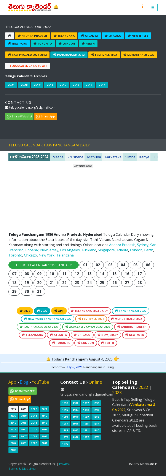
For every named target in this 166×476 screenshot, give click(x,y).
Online (95, 382)
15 (114, 273)
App (59, 311)
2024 (13, 409)
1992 (96, 410)
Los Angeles (70, 250)
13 (89, 273)
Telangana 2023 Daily (89, 311)
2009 (44, 429)
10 (52, 273)
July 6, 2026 (74, 367)
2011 (23, 429)
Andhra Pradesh (32, 36)
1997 (86, 403)
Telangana (64, 36)
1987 (65, 423)
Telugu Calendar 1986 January (43, 265)
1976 (96, 437)
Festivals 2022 (104, 55)
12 (77, 273)
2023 (25, 311)
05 (135, 264)
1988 (96, 416)
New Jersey (138, 36)
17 (139, 273)
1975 (65, 444)
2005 (44, 436)
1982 (75, 430)
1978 (75, 437)
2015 (89, 85)
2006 (34, 436)
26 (114, 282)
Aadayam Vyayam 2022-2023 (87, 327)
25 (102, 282)
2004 (13, 443)
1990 (75, 416)
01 (85, 264)
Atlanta (89, 36)
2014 (102, 85)
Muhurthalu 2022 (139, 55)
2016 (76, 85)
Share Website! (22, 116)
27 (127, 282)
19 (27, 282)
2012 (13, 429)
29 (14, 291)
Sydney (142, 244)
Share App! (48, 116)
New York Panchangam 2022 (47, 319)
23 (77, 282)
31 (39, 291)
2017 (63, 85)
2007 (23, 436)
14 (102, 273)
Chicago (113, 36)
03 (110, 264)
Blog (24, 382)
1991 (65, 416)
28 (139, 282)
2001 (44, 443)
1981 (86, 430)
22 (64, 282)
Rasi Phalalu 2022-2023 (27, 55)
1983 (65, 430)
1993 (86, 410)
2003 (23, 443)
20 (39, 282)
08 (27, 273)
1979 (65, 437)
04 (123, 264)
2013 (44, 422)
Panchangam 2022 (69, 55)
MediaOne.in (149, 464)
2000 (13, 450)
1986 (75, 423)
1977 (86, 437)
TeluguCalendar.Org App (28, 66)
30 (27, 291)
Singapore (106, 250)
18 (14, 282)
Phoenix (31, 250)
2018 (50, 85)
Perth (88, 43)
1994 (75, 410)
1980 (96, 430)
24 (89, 282)
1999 (65, 403)
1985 (86, 423)
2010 (34, 429)
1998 (75, 403)
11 (64, 273)
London (67, 43)
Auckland (88, 250)
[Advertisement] (83, 198)
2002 (34, 443)
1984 (96, 423)
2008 (13, 436)
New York (17, 43)
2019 (37, 85)
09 (39, 273)
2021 (11, 85)
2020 (24, 85)
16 (127, 273)
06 (148, 264)
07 (14, 273)
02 (98, 264)
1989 (86, 416)
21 (52, 282)
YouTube (40, 382)
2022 (42, 311)
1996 (96, 403)
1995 (65, 410)
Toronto (43, 43)
